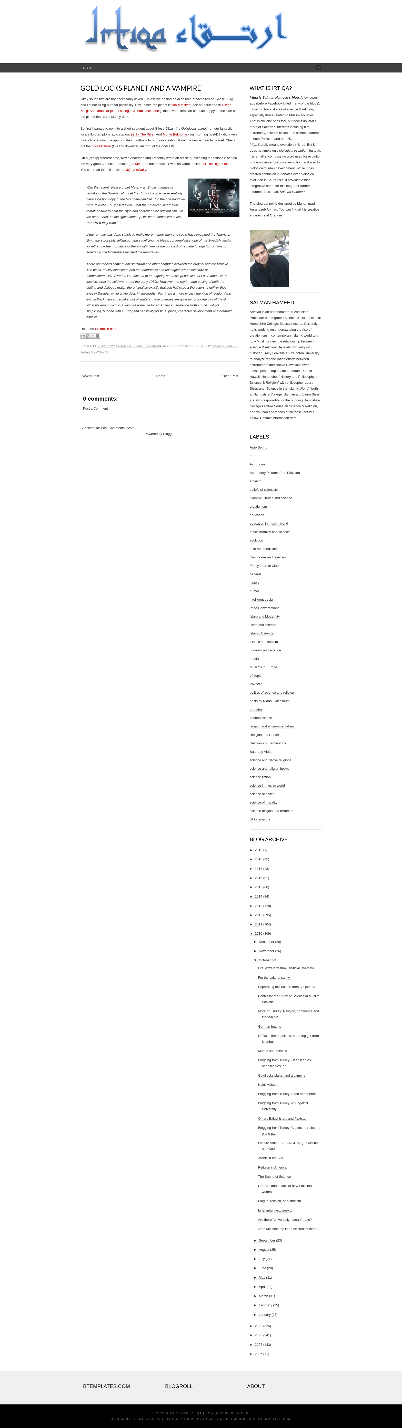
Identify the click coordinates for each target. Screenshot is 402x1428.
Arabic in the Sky (270, 1158)
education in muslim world (269, 523)
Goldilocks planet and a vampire (141, 88)
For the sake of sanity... (275, 977)
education (257, 515)
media (254, 659)
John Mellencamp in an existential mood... (289, 1229)
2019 (258, 850)
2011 (258, 924)
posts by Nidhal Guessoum (269, 701)
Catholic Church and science (271, 498)
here (293, 418)
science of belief (262, 794)
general (255, 574)
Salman (255, 312)
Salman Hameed (225, 345)
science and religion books (269, 768)
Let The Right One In (217, 164)
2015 (258, 887)
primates (256, 709)
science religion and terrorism (271, 811)
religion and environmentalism (272, 726)
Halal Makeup (268, 1085)
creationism (258, 506)
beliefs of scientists (264, 490)
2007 (258, 1345)
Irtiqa (195, 1413)
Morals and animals (272, 1051)
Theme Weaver (146, 1419)
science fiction (260, 777)
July (262, 1259)
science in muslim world (267, 785)
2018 (258, 859)
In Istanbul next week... (275, 1210)
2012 (258, 915)
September (267, 1240)
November (266, 951)
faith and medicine (263, 549)
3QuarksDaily (136, 170)
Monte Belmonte (175, 134)
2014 (258, 896)
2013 (258, 906)
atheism (256, 481)
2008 (258, 1335)
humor (254, 591)
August (264, 1250)
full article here (106, 329)
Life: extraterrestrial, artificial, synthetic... (287, 968)
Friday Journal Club (264, 566)
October (265, 960)
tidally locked (181, 105)
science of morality (263, 802)
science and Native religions (270, 760)
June (262, 1268)
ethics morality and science (270, 532)
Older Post (230, 376)
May (262, 1277)
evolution (256, 540)
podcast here (101, 146)
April (262, 1287)
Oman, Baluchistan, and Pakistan (282, 1118)
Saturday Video (261, 752)
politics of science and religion (272, 692)
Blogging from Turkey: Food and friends (287, 1094)
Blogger (168, 434)
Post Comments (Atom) (118, 428)
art (252, 456)
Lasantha (212, 1419)
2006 (258, 1354)
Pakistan (256, 684)
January (265, 1315)
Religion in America (272, 1167)
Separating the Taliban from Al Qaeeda (286, 987)
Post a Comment (95, 408)
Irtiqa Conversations (264, 608)
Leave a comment (94, 351)
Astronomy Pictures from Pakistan (275, 473)
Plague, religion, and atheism (279, 1201)
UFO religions (260, 819)
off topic (255, 675)
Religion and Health (264, 735)
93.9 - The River (142, 134)
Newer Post (90, 376)
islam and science (263, 625)
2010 (258, 933)
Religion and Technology (268, 743)
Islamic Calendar (262, 633)
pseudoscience (261, 718)
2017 (258, 869)
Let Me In (136, 164)
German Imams (269, 1026)
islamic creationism (264, 642)
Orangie (276, 215)
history (254, 583)
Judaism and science (265, 650)
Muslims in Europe (263, 667)
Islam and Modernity (265, 616)
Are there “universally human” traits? (285, 1220)
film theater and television (138, 345)
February (265, 1305)
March (263, 1296)
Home (88, 67)
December (266, 942)
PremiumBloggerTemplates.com (258, 1419)
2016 (258, 878)
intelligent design (262, 599)
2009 (258, 1326)
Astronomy (106, 345)
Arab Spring (258, 447)
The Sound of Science (274, 1177)
